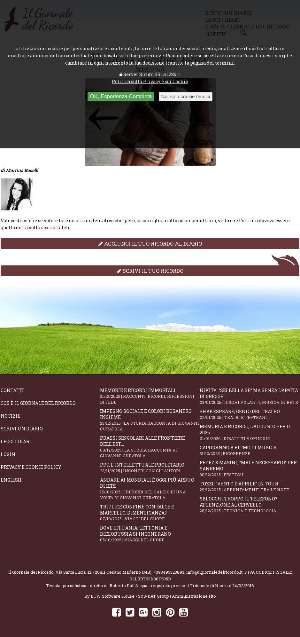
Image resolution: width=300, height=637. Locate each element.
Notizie (10, 416)
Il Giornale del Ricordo (31, 572)
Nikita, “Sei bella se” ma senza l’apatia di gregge (249, 396)
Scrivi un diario (22, 429)
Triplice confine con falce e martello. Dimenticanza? (149, 513)
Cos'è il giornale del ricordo (38, 403)
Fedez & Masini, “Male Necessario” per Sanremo (249, 468)
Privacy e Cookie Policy (31, 467)
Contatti (12, 390)
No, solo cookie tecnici (185, 96)
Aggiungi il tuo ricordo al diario (150, 243)
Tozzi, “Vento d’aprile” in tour (249, 486)
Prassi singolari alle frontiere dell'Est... (149, 447)
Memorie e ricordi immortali (149, 396)
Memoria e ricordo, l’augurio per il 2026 (249, 432)
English (11, 480)
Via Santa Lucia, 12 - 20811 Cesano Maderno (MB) (103, 572)
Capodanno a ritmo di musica (249, 450)
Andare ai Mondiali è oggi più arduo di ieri (149, 488)
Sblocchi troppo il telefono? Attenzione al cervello (249, 505)
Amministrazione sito (194, 596)
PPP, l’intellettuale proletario (149, 468)
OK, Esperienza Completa (121, 96)
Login (8, 454)
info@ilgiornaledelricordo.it (214, 572)
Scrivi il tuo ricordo (150, 270)
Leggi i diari (16, 441)
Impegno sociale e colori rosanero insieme (149, 420)
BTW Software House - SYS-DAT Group (130, 596)
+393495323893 (168, 572)
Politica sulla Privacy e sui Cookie (150, 81)
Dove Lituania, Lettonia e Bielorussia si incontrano (149, 534)
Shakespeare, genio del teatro (249, 414)
